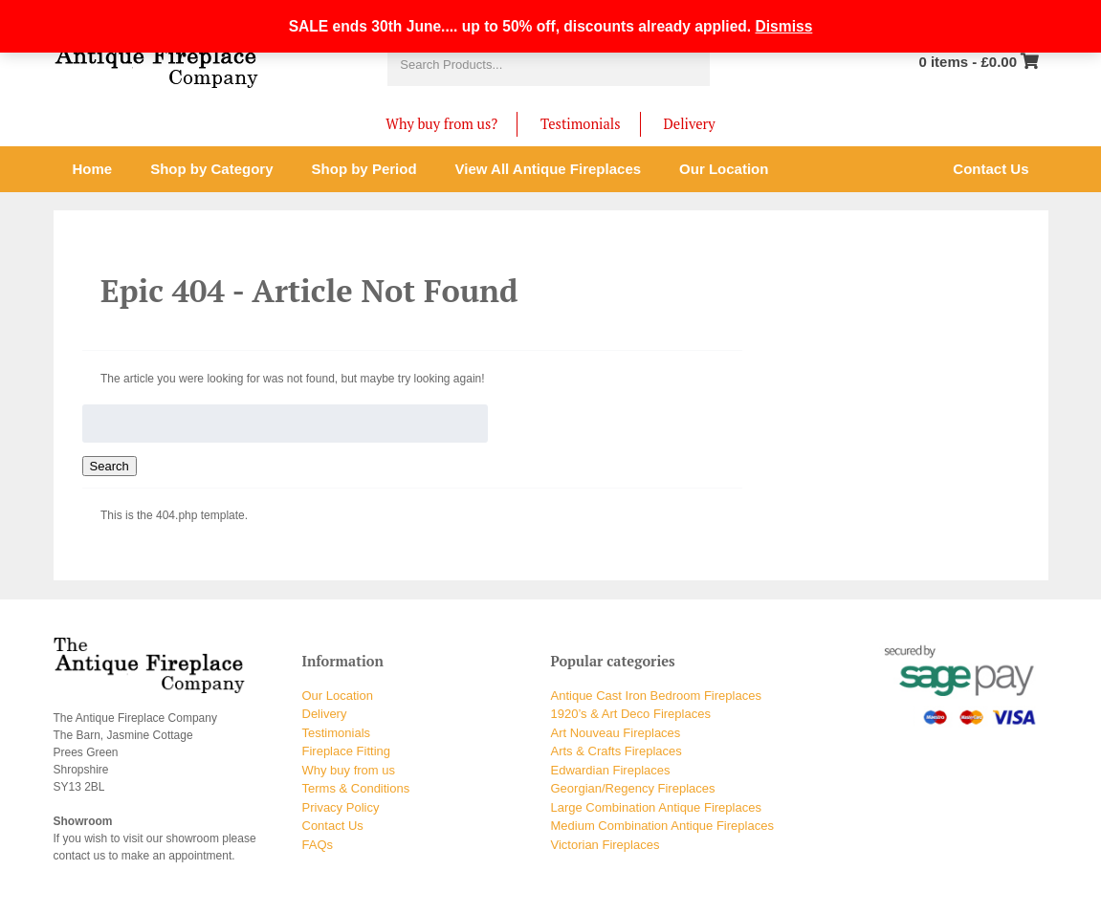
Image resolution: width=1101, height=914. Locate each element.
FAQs (318, 845)
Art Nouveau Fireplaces (616, 733)
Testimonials (580, 124)
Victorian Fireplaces (605, 845)
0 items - (967, 62)
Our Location (337, 695)
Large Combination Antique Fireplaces (656, 807)
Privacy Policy (341, 807)
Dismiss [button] (784, 26)
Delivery (690, 124)
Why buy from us (349, 770)
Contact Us (332, 825)
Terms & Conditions (356, 788)
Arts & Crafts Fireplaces (616, 751)
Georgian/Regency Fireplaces (633, 788)
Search (109, 466)
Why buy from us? (441, 124)
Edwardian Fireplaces (611, 770)
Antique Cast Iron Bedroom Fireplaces (656, 695)
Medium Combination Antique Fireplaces (662, 825)
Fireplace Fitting (346, 751)
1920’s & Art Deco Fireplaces (631, 714)
